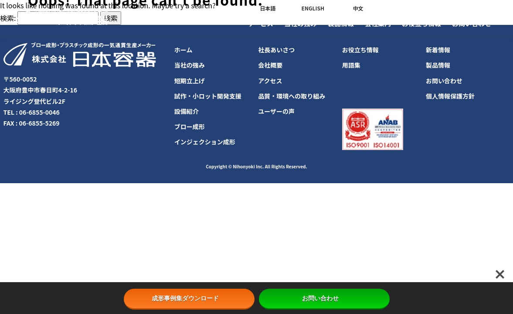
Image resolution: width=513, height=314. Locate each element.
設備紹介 (186, 111)
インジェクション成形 (204, 141)
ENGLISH (313, 8)
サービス (260, 23)
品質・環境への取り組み (291, 96)
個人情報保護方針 (450, 96)
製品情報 (341, 23)
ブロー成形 (189, 126)
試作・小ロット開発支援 (207, 96)
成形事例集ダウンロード (189, 298)
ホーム (183, 49)
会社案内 (378, 23)
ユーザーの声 (276, 111)
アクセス (270, 80)
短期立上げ (189, 80)
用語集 (351, 65)
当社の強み (300, 23)
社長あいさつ (276, 49)
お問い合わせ (471, 23)
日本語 (267, 8)
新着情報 (438, 49)
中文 (358, 8)
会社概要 (270, 65)
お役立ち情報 (421, 23)
